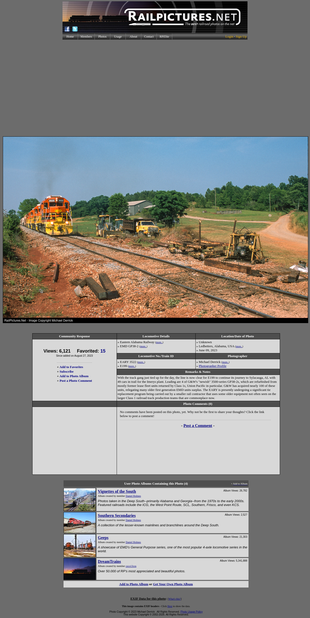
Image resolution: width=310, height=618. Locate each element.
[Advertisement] (154, 88)
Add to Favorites (71, 367)
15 (102, 351)
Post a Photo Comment (76, 381)
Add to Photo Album (74, 376)
